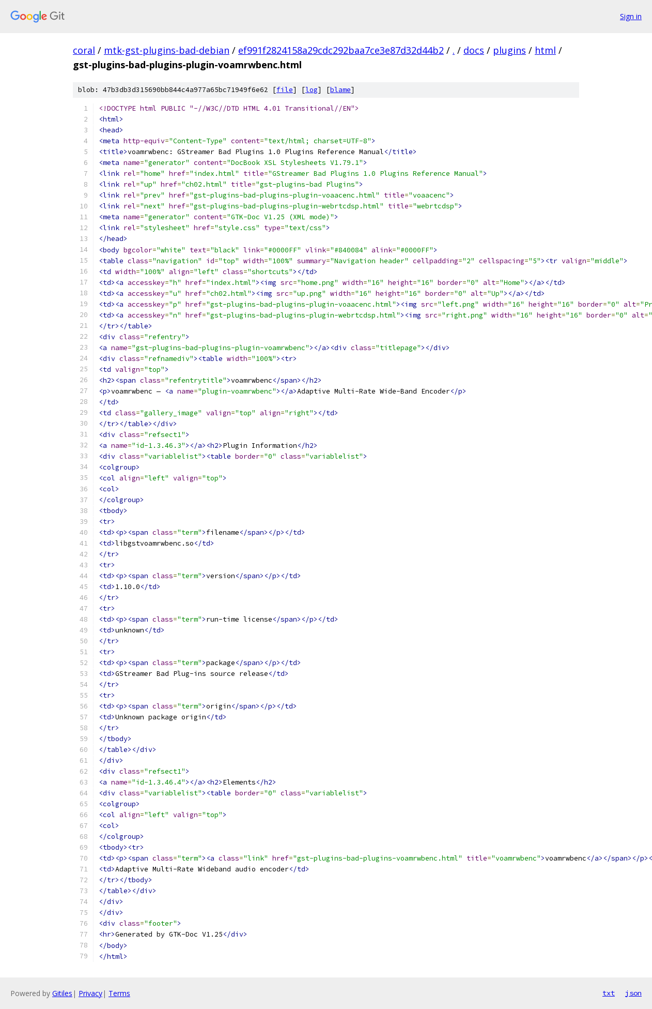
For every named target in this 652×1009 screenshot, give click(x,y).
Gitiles (62, 993)
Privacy (90, 993)
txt (608, 993)
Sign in (631, 16)
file (284, 89)
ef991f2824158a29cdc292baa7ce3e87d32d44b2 (341, 50)
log (311, 89)
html (545, 50)
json (633, 993)
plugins (509, 50)
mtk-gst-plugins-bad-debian (166, 50)
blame (340, 89)
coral (84, 50)
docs (473, 50)
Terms (119, 993)
